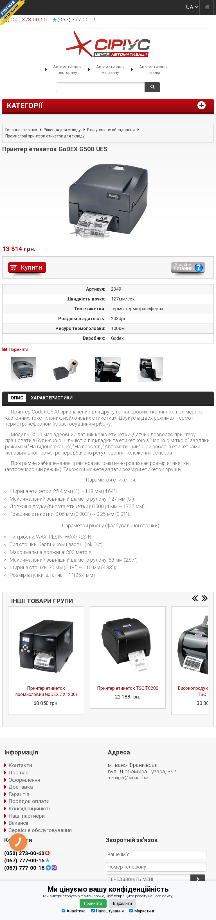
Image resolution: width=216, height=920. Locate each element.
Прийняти (93, 903)
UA (189, 7)
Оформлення (24, 780)
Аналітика (74, 911)
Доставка (20, 787)
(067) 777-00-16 (77, 20)
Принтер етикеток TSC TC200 (127, 688)
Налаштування (107, 911)
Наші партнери (26, 816)
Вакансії (18, 823)
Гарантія (18, 794)
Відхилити (122, 903)
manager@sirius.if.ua (128, 777)
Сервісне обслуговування (40, 830)
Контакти (20, 765)
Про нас (18, 772)
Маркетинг (142, 911)
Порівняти (18, 349)
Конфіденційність (29, 808)
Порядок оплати (29, 801)
